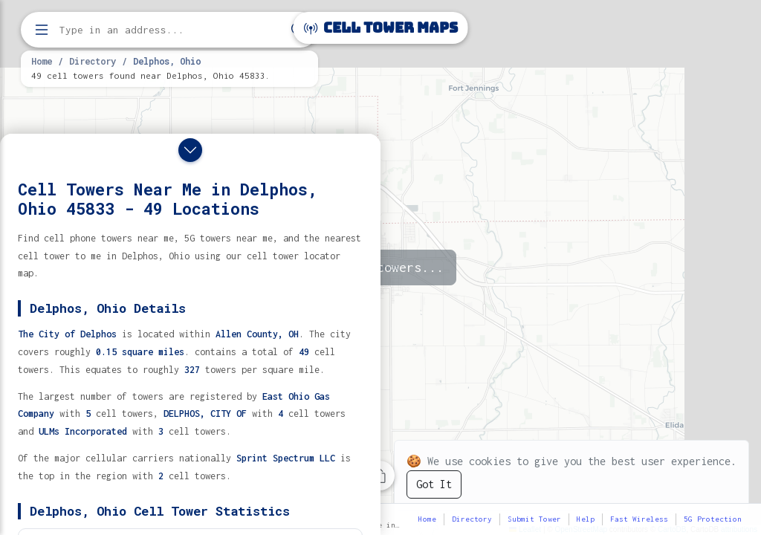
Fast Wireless (639, 519)
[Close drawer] (190, 150)
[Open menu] (41, 30)
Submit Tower (534, 519)
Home (41, 61)
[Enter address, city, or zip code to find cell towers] (170, 30)
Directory (92, 61)
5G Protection (713, 519)
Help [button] (586, 519)
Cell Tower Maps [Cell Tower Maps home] (381, 28)
